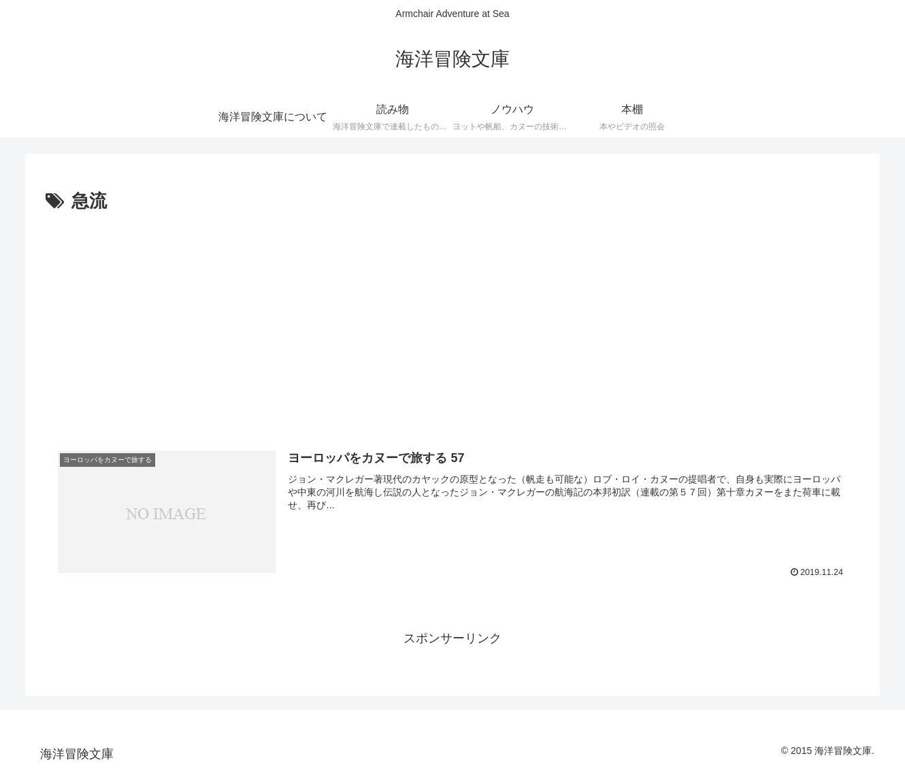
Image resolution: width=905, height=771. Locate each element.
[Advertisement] (452, 319)
